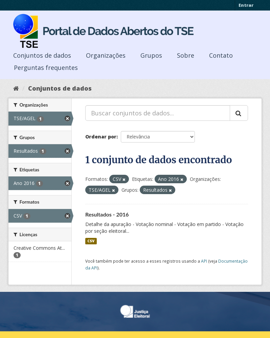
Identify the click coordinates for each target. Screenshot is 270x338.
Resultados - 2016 (107, 214)
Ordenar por (100, 136)
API (204, 261)
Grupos (151, 55)
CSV (90, 241)
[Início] (16, 88)
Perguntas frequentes (46, 67)
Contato (221, 55)
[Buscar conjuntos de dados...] (157, 113)
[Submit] (239, 113)
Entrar (246, 5)
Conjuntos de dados (42, 55)
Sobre (185, 55)
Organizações (106, 55)
